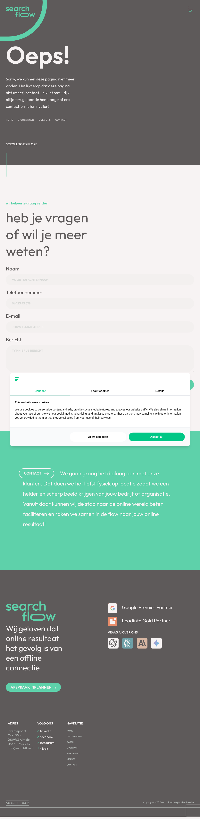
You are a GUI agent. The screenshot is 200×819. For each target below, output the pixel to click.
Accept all (156, 436)
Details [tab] (159, 391)
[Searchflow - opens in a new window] (180, 379)
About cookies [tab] (100, 391)
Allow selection (98, 436)
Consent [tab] (40, 391)
